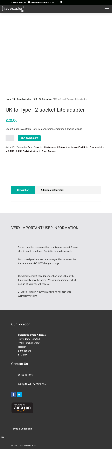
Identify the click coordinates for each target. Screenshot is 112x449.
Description (23, 190)
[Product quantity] (10, 138)
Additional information (52, 190)
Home (8, 99)
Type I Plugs (33, 147)
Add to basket (29, 138)
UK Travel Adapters (22, 99)
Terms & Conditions (21, 429)
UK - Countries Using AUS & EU (71, 147)
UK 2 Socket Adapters (28, 151)
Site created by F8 (29, 445)
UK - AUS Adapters (43, 99)
